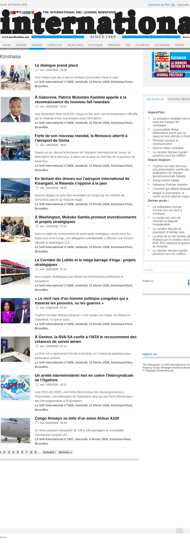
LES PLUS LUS (155, 99)
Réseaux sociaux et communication (165, 142)
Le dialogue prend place (56, 65)
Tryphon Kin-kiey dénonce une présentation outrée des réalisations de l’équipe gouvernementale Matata (171, 171)
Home (3, 537)
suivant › (49, 452)
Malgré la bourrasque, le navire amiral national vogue (171, 194)
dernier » (65, 452)
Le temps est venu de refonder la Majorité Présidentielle (167, 221)
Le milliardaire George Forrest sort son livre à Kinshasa (167, 210)
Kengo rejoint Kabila (166, 180)
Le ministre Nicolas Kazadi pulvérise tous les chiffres (170, 154)
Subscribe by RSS (159, 4)
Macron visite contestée (168, 148)
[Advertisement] (69, 492)
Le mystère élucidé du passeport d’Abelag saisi (169, 230)
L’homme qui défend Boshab (171, 188)
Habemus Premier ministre (170, 184)
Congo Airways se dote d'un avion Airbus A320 (77, 418)
